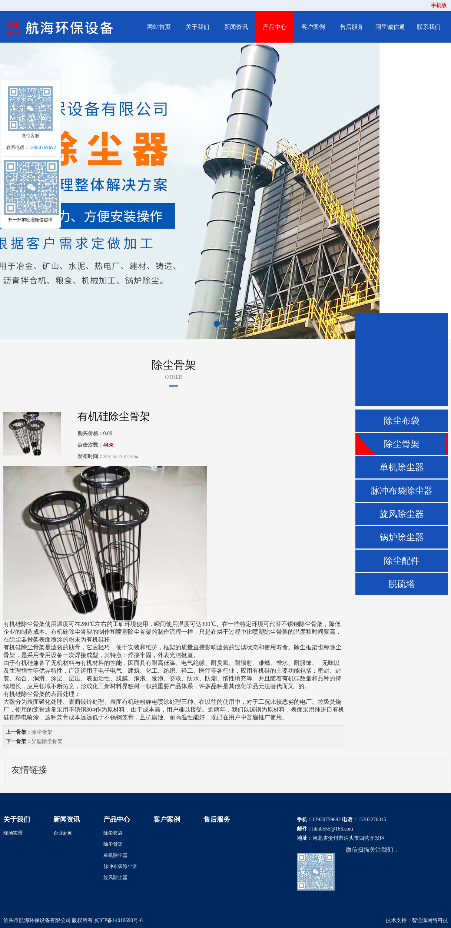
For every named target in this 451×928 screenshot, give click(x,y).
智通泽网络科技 (430, 920)
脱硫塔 (401, 584)
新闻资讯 (236, 27)
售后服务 (352, 27)
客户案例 (313, 27)
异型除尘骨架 (47, 741)
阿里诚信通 (390, 27)
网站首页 (159, 27)
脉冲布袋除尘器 (402, 491)
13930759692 (42, 147)
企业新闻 (63, 833)
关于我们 (197, 27)
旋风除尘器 (401, 514)
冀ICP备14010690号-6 (118, 920)
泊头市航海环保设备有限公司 (37, 920)
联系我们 (429, 27)
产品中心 (274, 27)
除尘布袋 (402, 420)
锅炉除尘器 (401, 537)
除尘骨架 (402, 444)
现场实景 (13, 833)
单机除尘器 (401, 467)
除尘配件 (402, 561)
